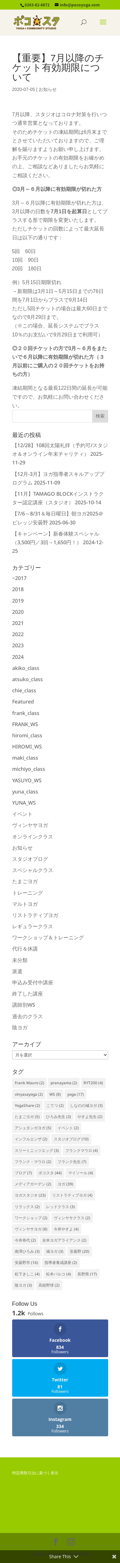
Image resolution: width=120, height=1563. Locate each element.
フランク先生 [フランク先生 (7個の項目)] (72, 1161)
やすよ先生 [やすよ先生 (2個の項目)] (89, 1116)
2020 (18, 611)
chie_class (24, 690)
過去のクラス (27, 1016)
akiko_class (25, 668)
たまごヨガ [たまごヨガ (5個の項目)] (27, 1116)
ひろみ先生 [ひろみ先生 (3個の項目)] (58, 1116)
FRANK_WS (25, 724)
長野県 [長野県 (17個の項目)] (87, 1274)
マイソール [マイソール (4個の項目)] (80, 1173)
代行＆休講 (25, 948)
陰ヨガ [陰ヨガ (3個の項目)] (23, 1285)
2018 (18, 589)
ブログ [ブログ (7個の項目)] (23, 1173)
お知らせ (48, 89)
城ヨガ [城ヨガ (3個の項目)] (54, 1251)
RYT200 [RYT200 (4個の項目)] (93, 1083)
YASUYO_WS (27, 780)
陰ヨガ (20, 1027)
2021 (18, 623)
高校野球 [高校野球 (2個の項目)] (49, 1285)
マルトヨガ (25, 903)
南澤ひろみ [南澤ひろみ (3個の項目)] (27, 1251)
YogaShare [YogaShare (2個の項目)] (27, 1105)
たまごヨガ (25, 881)
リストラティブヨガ (35, 915)
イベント (22, 813)
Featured (23, 701)
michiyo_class (28, 768)
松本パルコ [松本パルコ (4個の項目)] (58, 1274)
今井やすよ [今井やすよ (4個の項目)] (66, 1229)
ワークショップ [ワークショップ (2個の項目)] (31, 1218)
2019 (18, 600)
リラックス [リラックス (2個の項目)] (27, 1206)
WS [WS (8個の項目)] (55, 1094)
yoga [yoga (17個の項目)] (75, 1094)
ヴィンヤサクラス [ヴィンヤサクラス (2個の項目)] (72, 1218)
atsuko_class (27, 679)
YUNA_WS (24, 802)
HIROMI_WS (27, 746)
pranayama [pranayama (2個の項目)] (64, 1083)
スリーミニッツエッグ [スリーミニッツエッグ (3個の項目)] (37, 1150)
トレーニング (27, 892)
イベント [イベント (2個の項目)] (68, 1128)
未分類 (20, 960)
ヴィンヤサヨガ (30, 825)
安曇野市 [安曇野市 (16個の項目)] (26, 1262)
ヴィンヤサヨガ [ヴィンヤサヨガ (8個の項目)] (31, 1229)
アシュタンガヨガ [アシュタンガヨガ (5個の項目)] (33, 1128)
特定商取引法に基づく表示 (35, 1473)
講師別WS (23, 1004)
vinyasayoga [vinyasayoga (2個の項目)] (29, 1094)
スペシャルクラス (32, 870)
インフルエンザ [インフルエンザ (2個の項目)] (31, 1139)
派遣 (17, 971)
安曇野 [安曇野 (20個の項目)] (79, 1251)
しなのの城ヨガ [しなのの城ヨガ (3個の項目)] (86, 1105)
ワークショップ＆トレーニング (48, 937)
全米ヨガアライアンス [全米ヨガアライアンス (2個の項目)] (64, 1240)
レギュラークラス (32, 926)
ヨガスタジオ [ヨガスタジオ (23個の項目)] (30, 1195)
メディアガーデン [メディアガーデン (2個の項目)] (33, 1184)
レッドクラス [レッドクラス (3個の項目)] (60, 1206)
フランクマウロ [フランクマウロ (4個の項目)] (81, 1150)
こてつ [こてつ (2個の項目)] (55, 1105)
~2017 (19, 578)
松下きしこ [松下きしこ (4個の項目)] (27, 1274)
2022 (18, 634)
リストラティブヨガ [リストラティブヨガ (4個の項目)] (72, 1195)
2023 (18, 645)
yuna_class (25, 791)
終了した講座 (27, 993)
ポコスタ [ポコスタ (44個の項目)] (50, 1173)
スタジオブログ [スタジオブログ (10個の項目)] (71, 1139)
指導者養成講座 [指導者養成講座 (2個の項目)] (60, 1262)
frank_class (25, 713)
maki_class (25, 757)
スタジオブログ (30, 858)
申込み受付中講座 (32, 982)
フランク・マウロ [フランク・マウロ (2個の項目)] (33, 1161)
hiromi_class (27, 735)
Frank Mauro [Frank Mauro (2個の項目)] (29, 1083)
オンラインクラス (32, 836)
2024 (18, 656)
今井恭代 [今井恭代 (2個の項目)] (25, 1240)
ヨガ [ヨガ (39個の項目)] (65, 1184)
